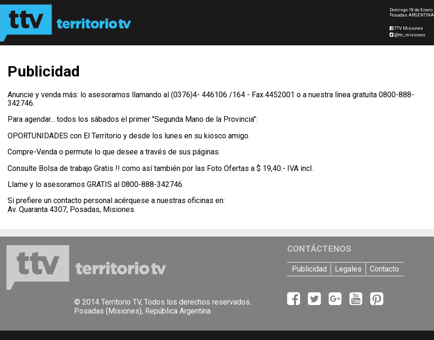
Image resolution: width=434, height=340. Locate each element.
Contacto (384, 268)
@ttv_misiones (407, 34)
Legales (348, 268)
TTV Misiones (406, 28)
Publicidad (309, 268)
